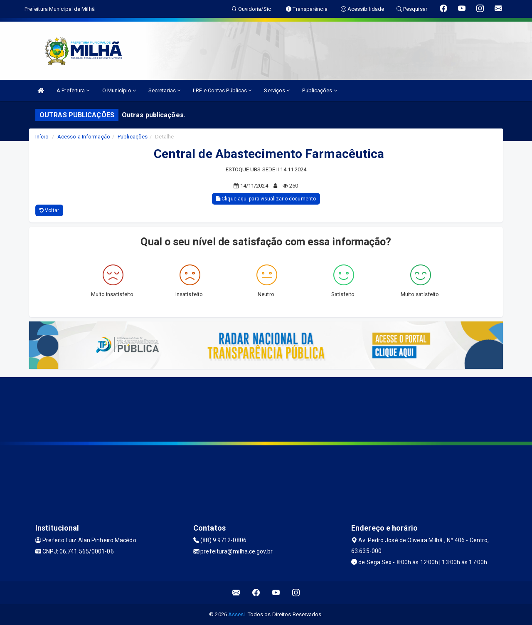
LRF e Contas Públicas (222, 90)
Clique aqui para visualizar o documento (266, 199)
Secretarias (164, 90)
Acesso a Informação (83, 136)
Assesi (236, 614)
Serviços (277, 90)
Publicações (319, 90)
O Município (119, 90)
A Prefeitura (73, 90)
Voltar (49, 210)
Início (42, 136)
